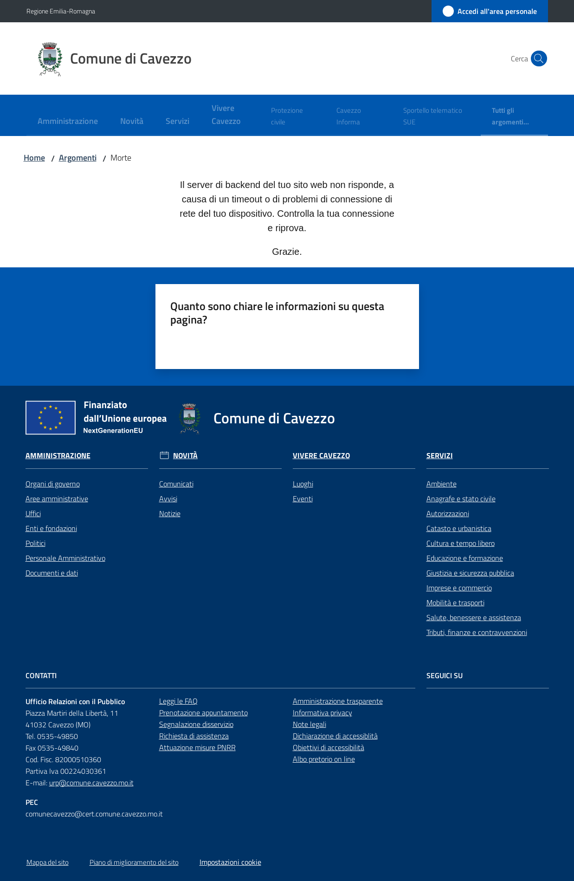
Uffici (33, 513)
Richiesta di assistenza (194, 735)
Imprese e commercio (459, 587)
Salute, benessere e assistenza (473, 617)
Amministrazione (58, 455)
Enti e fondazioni (51, 528)
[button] (537, 58)
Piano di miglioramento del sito (134, 862)
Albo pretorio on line (324, 758)
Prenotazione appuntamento (203, 712)
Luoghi (303, 483)
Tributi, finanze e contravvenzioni (476, 632)
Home (34, 157)
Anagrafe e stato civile (461, 498)
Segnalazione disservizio (196, 724)
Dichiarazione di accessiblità (335, 735)
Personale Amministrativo (65, 558)
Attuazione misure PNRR (197, 747)
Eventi (303, 498)
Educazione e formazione (464, 558)
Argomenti (78, 157)
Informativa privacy (322, 712)
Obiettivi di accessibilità (328, 747)
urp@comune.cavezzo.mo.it (91, 782)
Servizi (439, 455)
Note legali (309, 724)
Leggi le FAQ (178, 700)
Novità (185, 455)
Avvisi (168, 498)
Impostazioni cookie (230, 862)
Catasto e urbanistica (458, 528)
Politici (35, 543)
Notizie (170, 513)
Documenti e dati (52, 572)
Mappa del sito (47, 862)
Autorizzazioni (447, 513)
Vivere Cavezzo (321, 455)
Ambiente (441, 483)
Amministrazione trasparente (338, 700)
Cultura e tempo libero (460, 543)
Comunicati (176, 483)
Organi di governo (53, 483)
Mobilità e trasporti (455, 602)
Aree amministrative (57, 498)
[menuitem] (67, 122)
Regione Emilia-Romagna (60, 11)
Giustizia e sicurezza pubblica (470, 572)
